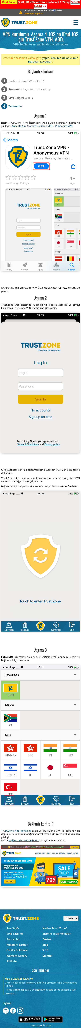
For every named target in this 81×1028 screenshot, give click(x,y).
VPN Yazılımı (15, 933)
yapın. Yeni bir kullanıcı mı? (59, 58)
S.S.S (45, 950)
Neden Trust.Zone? (54, 928)
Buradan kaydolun (40, 61)
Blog (45, 944)
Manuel (47, 955)
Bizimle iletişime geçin (56, 933)
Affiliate (12, 961)
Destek (46, 939)
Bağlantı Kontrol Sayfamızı (24, 840)
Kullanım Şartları (17, 944)
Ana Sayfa (13, 928)
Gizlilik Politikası (17, 950)
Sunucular (13, 939)
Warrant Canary (17, 955)
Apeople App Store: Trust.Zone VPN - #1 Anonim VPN (42, 125)
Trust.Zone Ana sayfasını (16, 830)
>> (34, 13)
